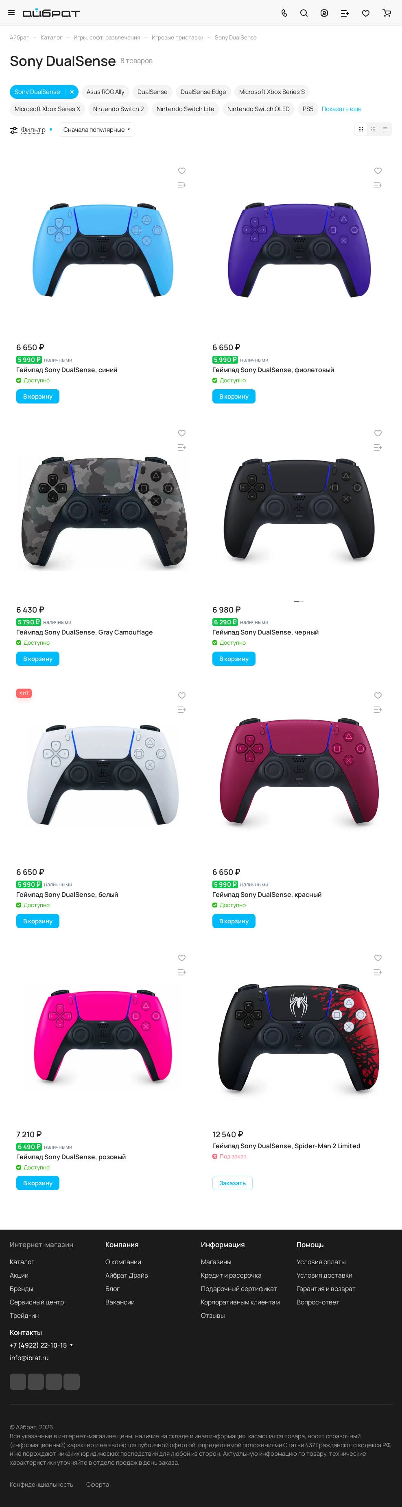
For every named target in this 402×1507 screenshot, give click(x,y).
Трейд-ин (24, 1315)
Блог (112, 1288)
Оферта (97, 1484)
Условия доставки (324, 1275)
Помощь (310, 1244)
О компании (123, 1261)
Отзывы (213, 1315)
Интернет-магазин (41, 1244)
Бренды (21, 1288)
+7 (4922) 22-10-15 (38, 1345)
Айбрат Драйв (126, 1275)
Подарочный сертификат (239, 1288)
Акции (19, 1275)
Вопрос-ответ (318, 1302)
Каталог (22, 1261)
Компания (122, 1244)
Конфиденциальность (41, 1484)
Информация (223, 1244)
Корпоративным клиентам (240, 1302)
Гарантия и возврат (326, 1288)
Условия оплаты (321, 1261)
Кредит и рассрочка (231, 1275)
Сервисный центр (37, 1302)
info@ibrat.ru (29, 1357)
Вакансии (120, 1302)
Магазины (216, 1261)
